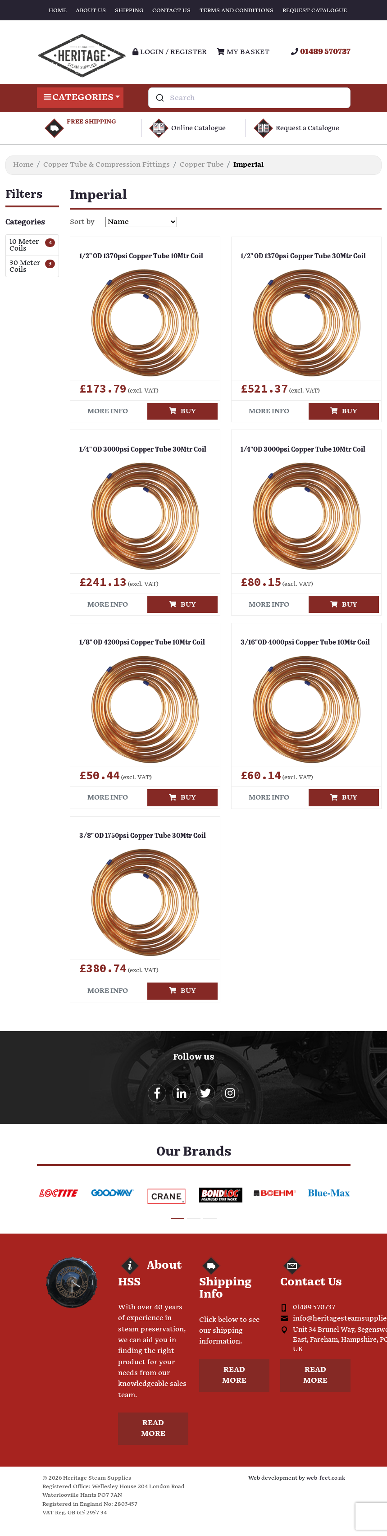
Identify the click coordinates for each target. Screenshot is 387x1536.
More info (107, 411)
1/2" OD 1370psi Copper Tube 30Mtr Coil (300, 256)
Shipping (129, 10)
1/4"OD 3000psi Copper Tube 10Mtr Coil (300, 450)
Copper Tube (201, 164)
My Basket (243, 52)
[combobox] (249, 97)
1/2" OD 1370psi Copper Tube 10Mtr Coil (138, 256)
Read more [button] (153, 1429)
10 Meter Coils (24, 245)
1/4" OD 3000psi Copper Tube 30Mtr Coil (139, 450)
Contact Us (171, 10)
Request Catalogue (314, 10)
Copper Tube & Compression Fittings (106, 164)
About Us (91, 10)
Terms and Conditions (236, 10)
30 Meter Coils (24, 266)
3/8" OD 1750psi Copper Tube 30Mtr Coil (139, 836)
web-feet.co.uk (325, 1479)
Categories (80, 98)
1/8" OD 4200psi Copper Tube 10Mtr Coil (139, 643)
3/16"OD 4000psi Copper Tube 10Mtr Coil (302, 643)
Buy (182, 411)
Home (58, 10)
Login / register (169, 52)
